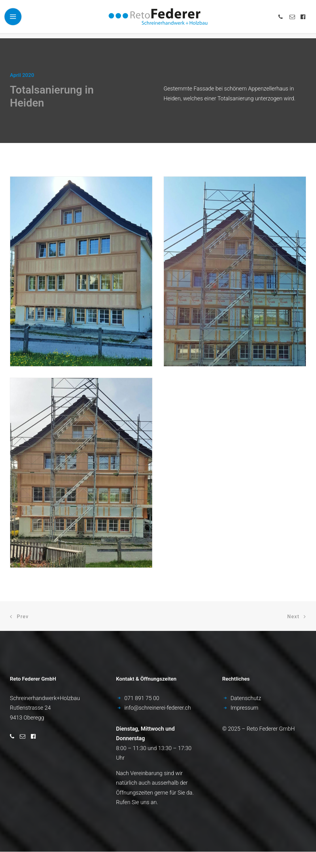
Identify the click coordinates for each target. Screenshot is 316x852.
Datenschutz (246, 698)
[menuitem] (282, 19)
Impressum (244, 708)
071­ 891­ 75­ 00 (141, 698)
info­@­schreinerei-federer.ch (157, 708)
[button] (282, 19)
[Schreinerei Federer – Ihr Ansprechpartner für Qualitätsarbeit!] (158, 19)
